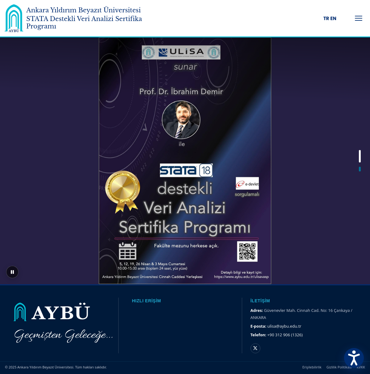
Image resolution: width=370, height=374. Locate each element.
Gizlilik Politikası (339, 367)
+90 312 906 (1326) (285, 335)
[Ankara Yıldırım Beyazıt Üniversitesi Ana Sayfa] (14, 18)
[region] (185, 160)
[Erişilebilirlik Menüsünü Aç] (354, 358)
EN (333, 18)
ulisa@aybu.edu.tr (284, 326)
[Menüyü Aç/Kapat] (358, 18)
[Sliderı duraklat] (12, 272)
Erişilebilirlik (312, 367)
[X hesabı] (255, 348)
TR (326, 18)
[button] (360, 156)
